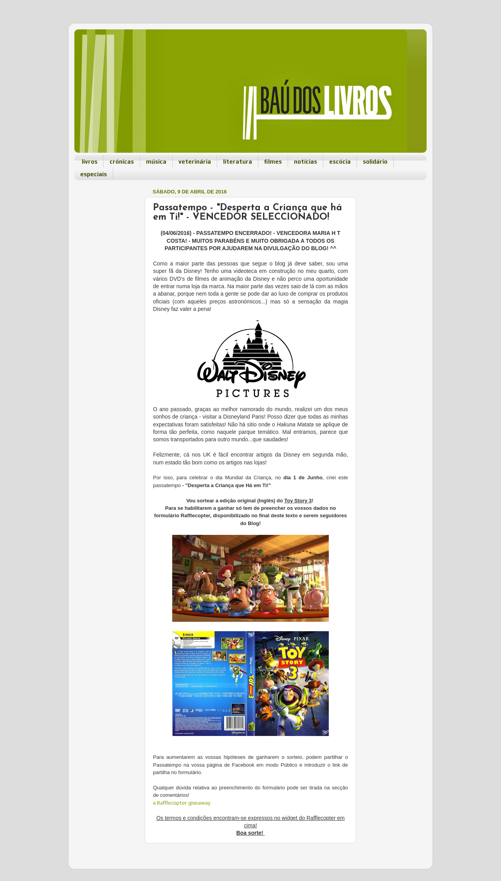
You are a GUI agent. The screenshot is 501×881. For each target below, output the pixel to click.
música (156, 161)
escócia (340, 161)
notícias (305, 161)
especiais (93, 174)
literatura (237, 161)
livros (89, 161)
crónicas (122, 161)
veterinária (194, 161)
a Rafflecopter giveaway (181, 803)
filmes (273, 161)
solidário (375, 161)
